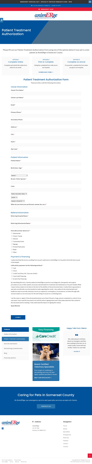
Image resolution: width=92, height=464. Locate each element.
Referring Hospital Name (19, 216)
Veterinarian (15, 233)
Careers (65, 443)
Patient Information (10, 334)
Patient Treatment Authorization (14, 339)
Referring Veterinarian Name (21, 223)
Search (11, 461)
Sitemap (17, 461)
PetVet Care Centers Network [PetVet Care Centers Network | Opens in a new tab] (83, 461)
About (65, 429)
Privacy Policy (17, 460)
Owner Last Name (17, 97)
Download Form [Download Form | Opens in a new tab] (45, 72)
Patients (65, 440)
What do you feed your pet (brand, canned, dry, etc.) (29, 204)
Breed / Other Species (19, 179)
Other (14, 252)
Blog (5, 353)
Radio (14, 249)
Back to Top (23, 461)
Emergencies (67, 434)
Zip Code (14, 149)
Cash (13, 268)
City (13, 134)
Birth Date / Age (16, 168)
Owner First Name (17, 90)
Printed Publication (18, 247)
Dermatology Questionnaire (13, 348)
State (13, 141)
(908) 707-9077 (56, 5)
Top (90, 456)
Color (13, 186)
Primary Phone (16, 112)
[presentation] (21, 310)
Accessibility (5, 461)
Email (13, 105)
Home (65, 426)
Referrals (66, 437)
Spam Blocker (15, 306)
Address (14, 127)
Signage (14, 244)
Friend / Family (16, 236)
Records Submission (10, 344)
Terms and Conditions (7, 460)
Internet (14, 239)
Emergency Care (46, 9)
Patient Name (16, 160)
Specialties (66, 432)
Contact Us (46, 406)
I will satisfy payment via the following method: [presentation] (27, 265)
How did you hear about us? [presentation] (20, 230)
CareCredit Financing (18, 276)
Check (14, 271)
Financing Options (10, 358)
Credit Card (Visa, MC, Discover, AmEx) (24, 273)
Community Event (17, 241)
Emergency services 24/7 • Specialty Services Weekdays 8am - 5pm (46, 2)
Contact (65, 446)
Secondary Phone (17, 119)
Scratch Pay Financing (18, 279)
